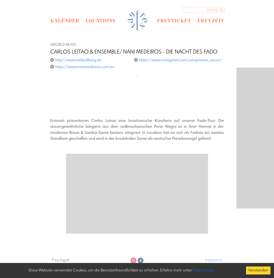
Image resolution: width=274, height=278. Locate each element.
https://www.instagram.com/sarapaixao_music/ (178, 60)
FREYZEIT (210, 20)
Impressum (213, 260)
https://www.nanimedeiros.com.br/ (82, 67)
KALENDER (64, 20)
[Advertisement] (137, 101)
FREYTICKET (174, 20)
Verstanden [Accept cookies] (258, 270)
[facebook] (140, 260)
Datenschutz (203, 270)
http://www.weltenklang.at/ (76, 60)
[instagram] (133, 260)
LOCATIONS (100, 20)
